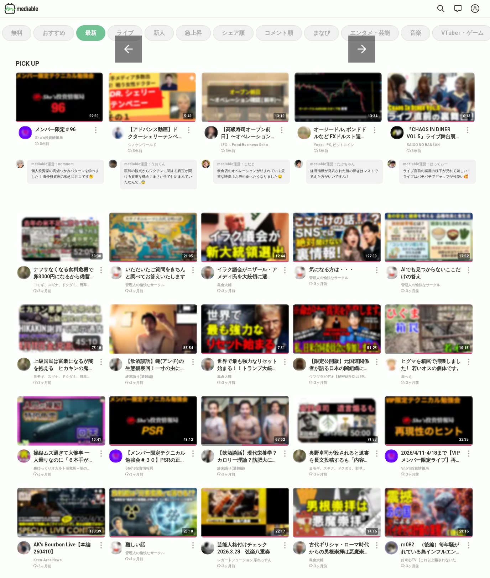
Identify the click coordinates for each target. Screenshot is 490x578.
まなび (321, 33)
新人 (159, 33)
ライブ (125, 33)
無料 (16, 33)
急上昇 (193, 33)
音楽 (415, 33)
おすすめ (53, 33)
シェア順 (233, 33)
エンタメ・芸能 (370, 33)
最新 (91, 33)
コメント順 (279, 33)
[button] (96, 136)
